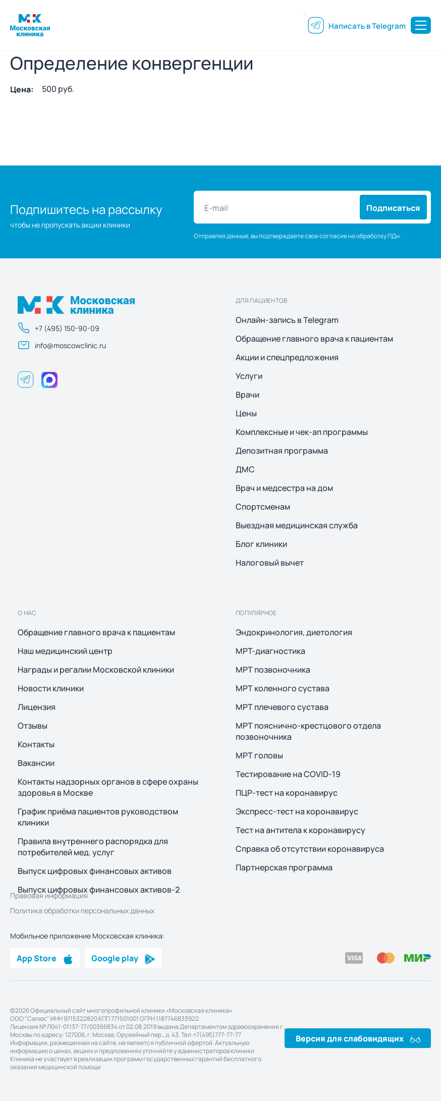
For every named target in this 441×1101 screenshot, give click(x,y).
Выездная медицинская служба (297, 525)
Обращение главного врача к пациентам (314, 338)
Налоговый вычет (270, 562)
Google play (123, 957)
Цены (246, 413)
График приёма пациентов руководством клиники (98, 817)
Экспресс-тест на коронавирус (297, 811)
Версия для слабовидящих (358, 1037)
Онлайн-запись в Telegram (287, 319)
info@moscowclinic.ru (62, 345)
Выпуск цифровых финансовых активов (95, 870)
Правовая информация (49, 895)
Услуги (249, 375)
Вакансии (36, 762)
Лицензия (37, 706)
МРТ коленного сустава (282, 688)
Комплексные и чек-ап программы (302, 431)
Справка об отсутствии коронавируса (310, 848)
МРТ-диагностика (270, 650)
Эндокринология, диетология (294, 632)
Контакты (36, 744)
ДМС (245, 469)
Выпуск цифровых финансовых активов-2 (99, 889)
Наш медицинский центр (65, 650)
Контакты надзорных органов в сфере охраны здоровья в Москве (108, 787)
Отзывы (32, 725)
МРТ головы (259, 755)
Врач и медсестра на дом (284, 487)
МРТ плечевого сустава (282, 706)
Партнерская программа (284, 867)
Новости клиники (51, 688)
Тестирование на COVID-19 (288, 774)
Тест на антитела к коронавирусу (300, 830)
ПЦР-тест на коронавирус (287, 792)
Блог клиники (261, 543)
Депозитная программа (282, 450)
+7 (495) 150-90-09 (58, 328)
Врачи (247, 394)
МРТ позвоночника (273, 669)
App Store (45, 957)
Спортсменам (263, 506)
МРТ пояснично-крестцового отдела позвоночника (308, 731)
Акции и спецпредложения (287, 357)
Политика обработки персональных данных (82, 910)
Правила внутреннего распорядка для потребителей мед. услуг (93, 847)
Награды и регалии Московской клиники (96, 669)
